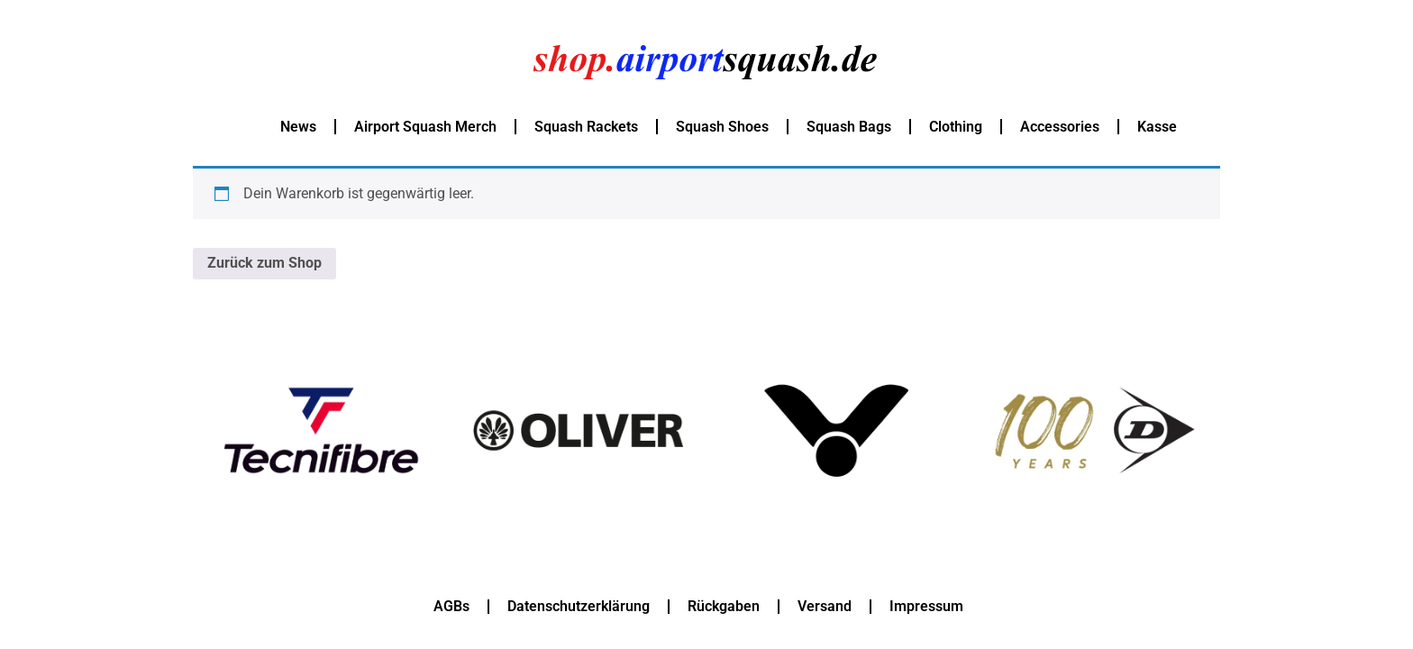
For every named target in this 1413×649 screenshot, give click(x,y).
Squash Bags (849, 126)
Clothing (955, 126)
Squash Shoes (722, 126)
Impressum (926, 606)
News (298, 126)
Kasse (1157, 126)
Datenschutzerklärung (578, 606)
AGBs (451, 606)
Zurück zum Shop (264, 262)
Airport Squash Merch (425, 126)
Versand (825, 606)
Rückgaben (724, 606)
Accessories (1059, 126)
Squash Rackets (586, 126)
